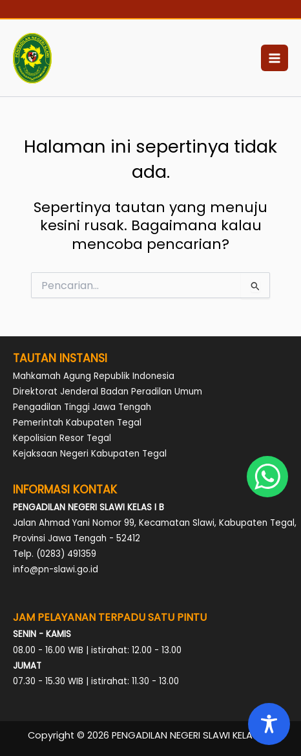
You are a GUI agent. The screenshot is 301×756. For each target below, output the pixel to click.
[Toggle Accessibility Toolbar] (269, 724)
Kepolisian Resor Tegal (62, 438)
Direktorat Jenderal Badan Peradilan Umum (107, 391)
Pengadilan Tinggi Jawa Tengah (82, 407)
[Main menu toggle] (274, 58)
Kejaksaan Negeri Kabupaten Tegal (90, 454)
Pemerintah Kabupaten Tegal (77, 422)
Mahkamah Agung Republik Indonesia (93, 376)
